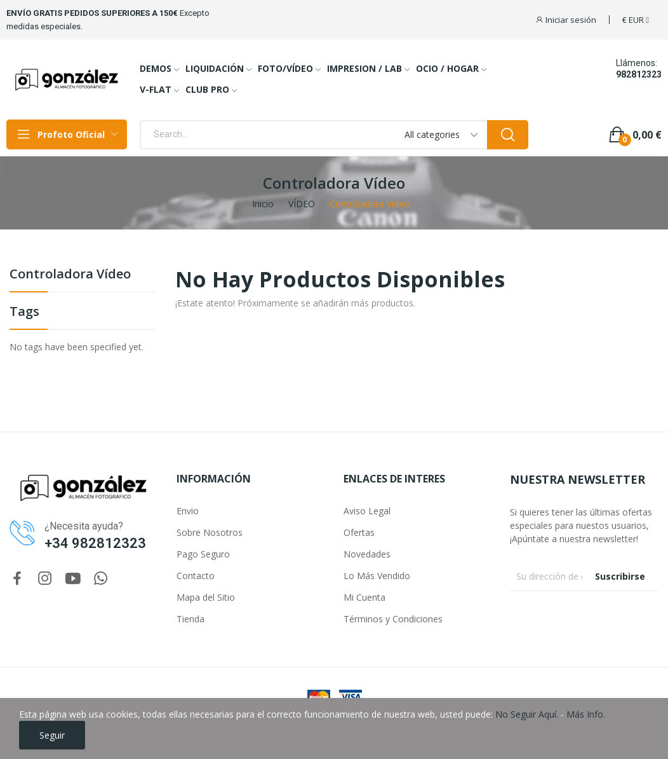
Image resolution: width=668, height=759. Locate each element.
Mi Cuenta (364, 597)
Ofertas (359, 532)
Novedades (367, 554)
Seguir (52, 735)
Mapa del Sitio (206, 597)
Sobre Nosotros (210, 532)
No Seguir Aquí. (526, 714)
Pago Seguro (203, 554)
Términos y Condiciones (393, 619)
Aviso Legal (367, 511)
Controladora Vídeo (70, 275)
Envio (188, 511)
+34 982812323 (95, 543)
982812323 (639, 74)
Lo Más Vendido (377, 576)
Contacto (196, 576)
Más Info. (585, 714)
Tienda (190, 619)
